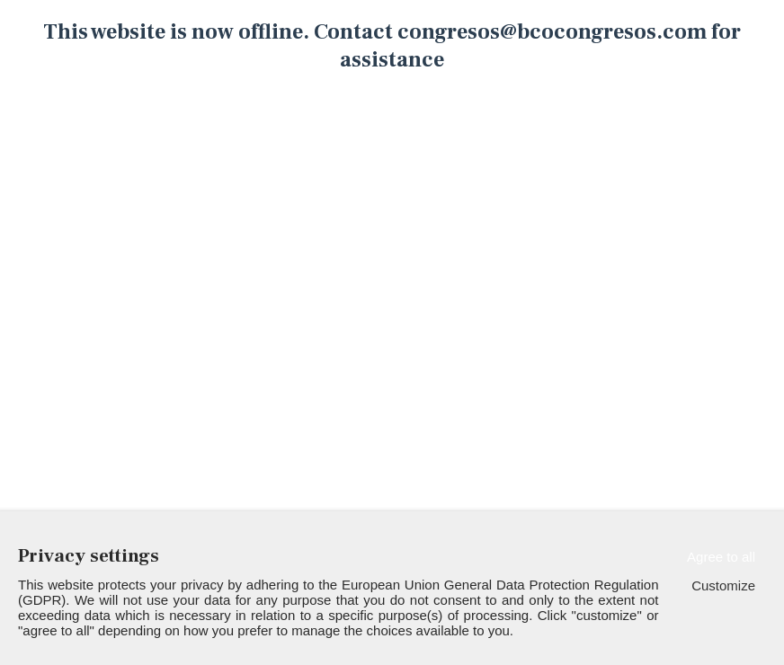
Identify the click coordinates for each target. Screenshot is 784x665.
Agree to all (721, 556)
